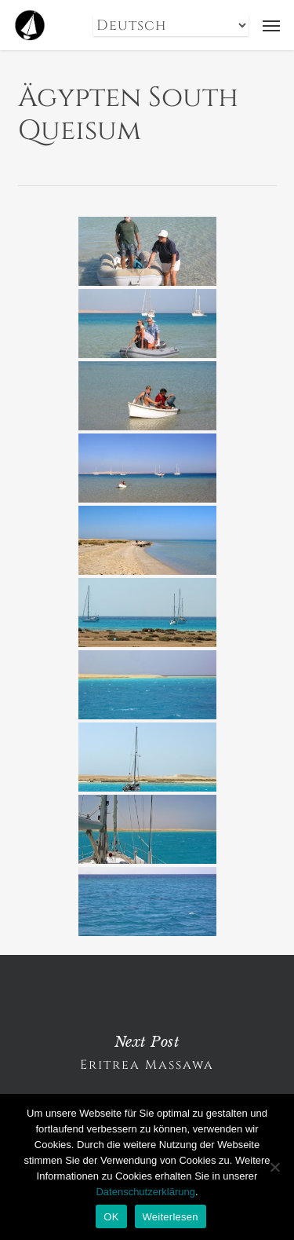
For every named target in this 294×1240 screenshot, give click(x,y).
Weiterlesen (170, 1217)
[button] (271, 25)
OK (110, 1217)
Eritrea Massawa (147, 1053)
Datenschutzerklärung (145, 1192)
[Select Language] (171, 25)
